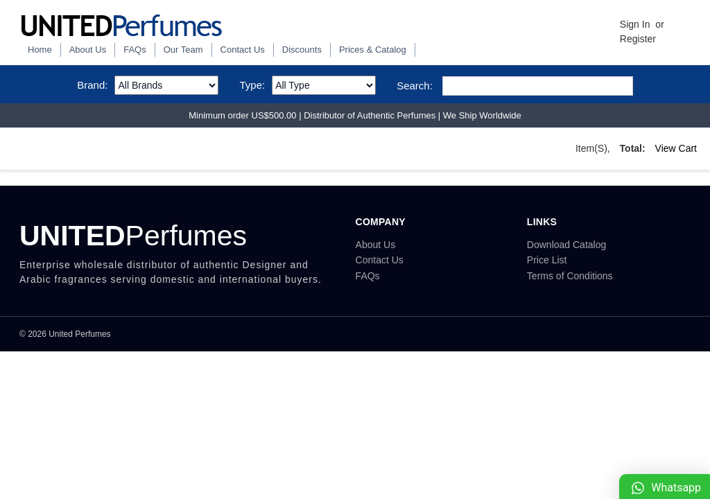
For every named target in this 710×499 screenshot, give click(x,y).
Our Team (183, 49)
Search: (415, 85)
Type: (252, 85)
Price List (547, 259)
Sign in (635, 24)
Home (40, 49)
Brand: (92, 85)
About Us (87, 49)
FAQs (134, 49)
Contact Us (242, 49)
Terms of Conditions (570, 275)
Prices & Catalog (372, 49)
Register (638, 38)
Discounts (302, 49)
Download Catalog (566, 244)
